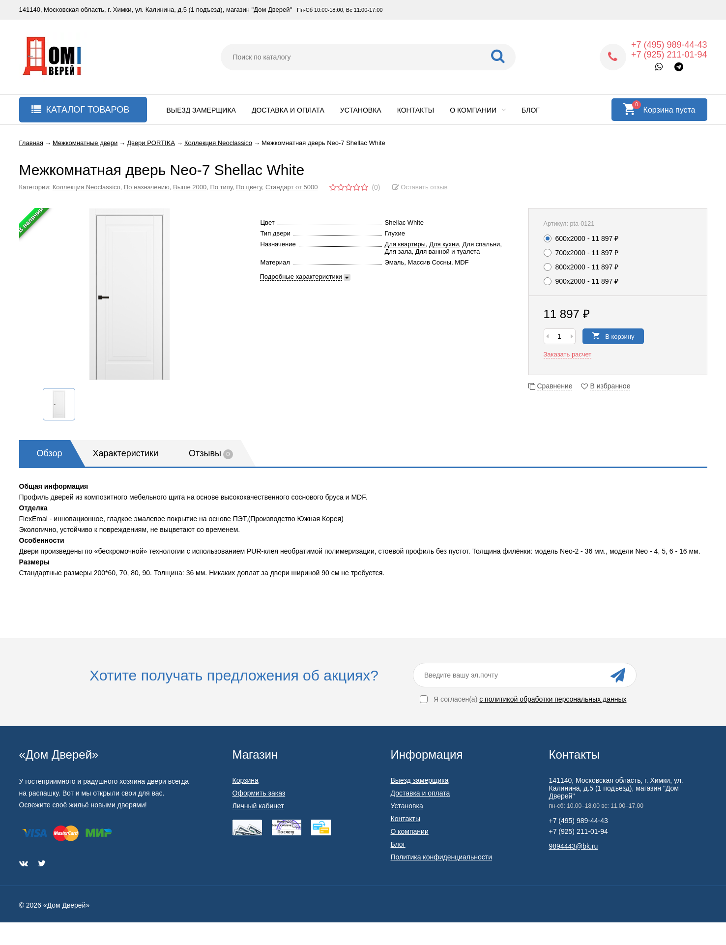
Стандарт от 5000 (291, 187)
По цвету (249, 187)
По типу (221, 187)
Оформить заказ (259, 793)
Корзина (245, 780)
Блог (531, 110)
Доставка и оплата (288, 110)
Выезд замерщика (201, 110)
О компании (478, 110)
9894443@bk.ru (573, 846)
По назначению (147, 187)
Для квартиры (405, 244)
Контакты (416, 110)
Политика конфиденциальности (442, 857)
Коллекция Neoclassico (86, 187)
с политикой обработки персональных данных (552, 699)
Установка (360, 110)
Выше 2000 (189, 187)
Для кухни (444, 244)
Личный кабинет (258, 806)
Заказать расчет (568, 354)
